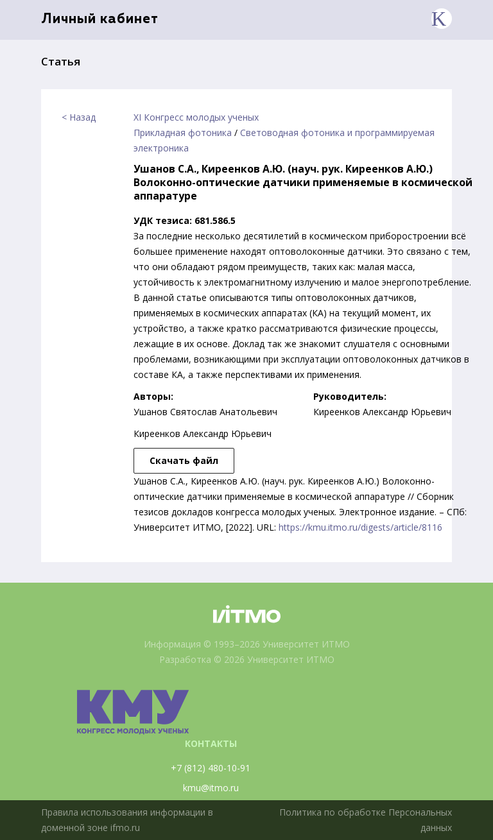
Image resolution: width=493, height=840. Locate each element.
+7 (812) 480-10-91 (210, 768)
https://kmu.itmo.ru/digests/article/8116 (360, 527)
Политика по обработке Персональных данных (365, 820)
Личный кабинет (100, 19)
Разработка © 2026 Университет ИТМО (246, 659)
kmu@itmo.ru (211, 788)
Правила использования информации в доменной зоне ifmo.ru (127, 820)
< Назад (79, 117)
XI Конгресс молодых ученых (196, 117)
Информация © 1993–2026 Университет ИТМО (247, 644)
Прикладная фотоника (183, 132)
